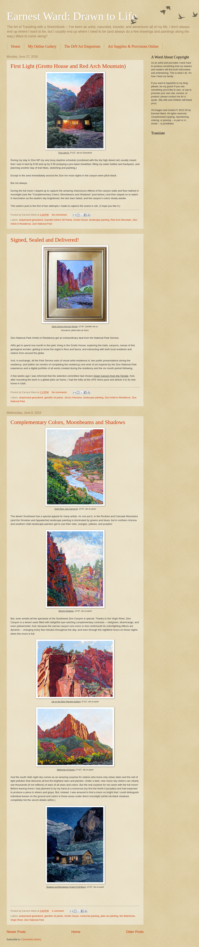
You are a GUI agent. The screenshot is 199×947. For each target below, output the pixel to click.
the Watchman (127, 916)
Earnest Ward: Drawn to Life (72, 16)
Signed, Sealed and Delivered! (45, 240)
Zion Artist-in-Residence (117, 397)
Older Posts (135, 932)
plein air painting (109, 916)
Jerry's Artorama (73, 397)
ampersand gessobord (31, 219)
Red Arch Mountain (121, 219)
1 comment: (58, 910)
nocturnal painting (89, 916)
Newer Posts (16, 932)
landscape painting (99, 219)
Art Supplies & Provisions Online (133, 46)
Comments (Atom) (31, 939)
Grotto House (80, 219)
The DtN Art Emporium (82, 46)
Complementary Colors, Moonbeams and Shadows (68, 422)
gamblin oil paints (53, 397)
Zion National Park (42, 223)
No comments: (60, 214)
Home (15, 46)
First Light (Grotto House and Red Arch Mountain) (68, 66)
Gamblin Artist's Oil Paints (58, 219)
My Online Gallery (42, 46)
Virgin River (17, 919)
